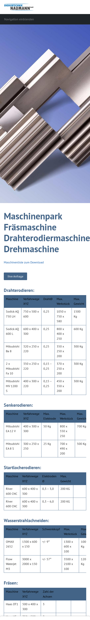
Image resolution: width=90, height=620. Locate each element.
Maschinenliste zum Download (24, 262)
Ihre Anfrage (15, 276)
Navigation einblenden (19, 19)
